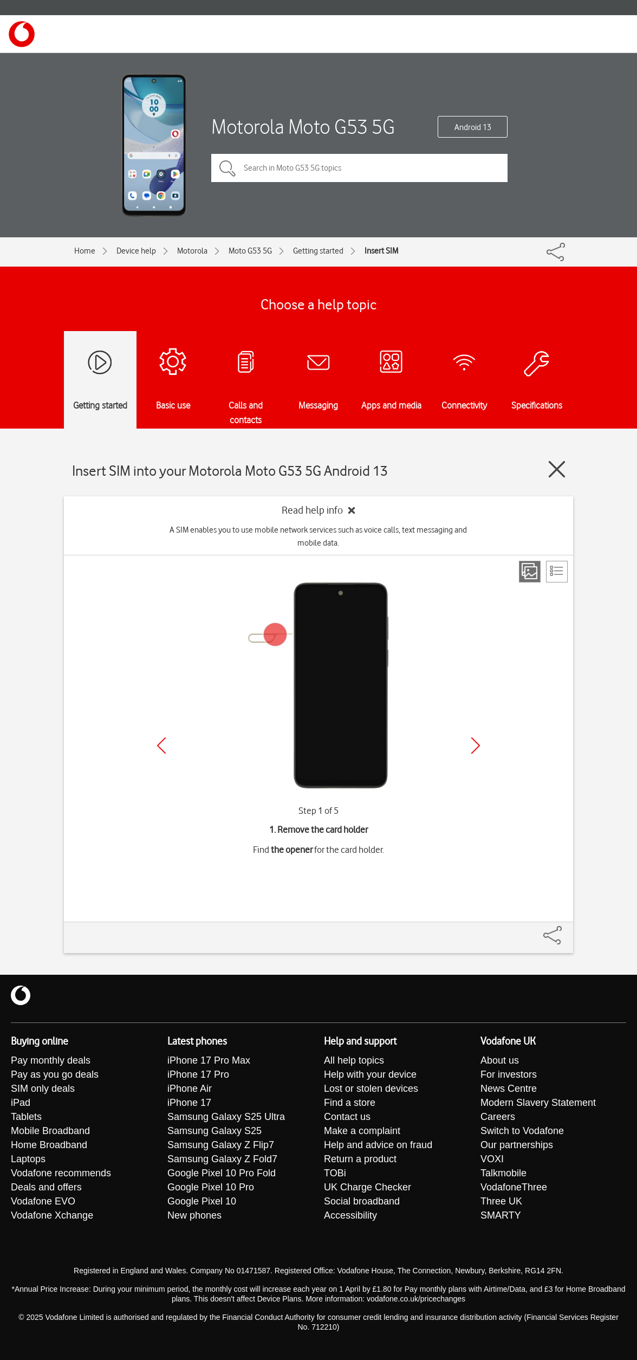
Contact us (347, 1116)
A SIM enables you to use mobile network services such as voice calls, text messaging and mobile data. (318, 536)
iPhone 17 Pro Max (208, 1060)
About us (499, 1060)
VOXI (492, 1159)
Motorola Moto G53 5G (302, 126)
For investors (508, 1074)
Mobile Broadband (50, 1130)
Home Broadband (49, 1144)
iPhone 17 (189, 1102)
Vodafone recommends (61, 1173)
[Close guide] (557, 469)
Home (84, 251)
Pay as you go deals (55, 1074)
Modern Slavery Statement (538, 1102)
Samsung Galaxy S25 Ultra (226, 1116)
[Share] (565, 930)
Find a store (349, 1102)
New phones (194, 1215)
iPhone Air (189, 1088)
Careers (497, 1116)
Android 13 (472, 127)
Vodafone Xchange (52, 1215)
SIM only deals (43, 1088)
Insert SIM (381, 251)
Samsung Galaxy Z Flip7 (220, 1144)
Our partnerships (516, 1144)
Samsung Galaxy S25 (214, 1130)
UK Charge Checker (367, 1187)
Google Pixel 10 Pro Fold (221, 1173)
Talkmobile (503, 1173)
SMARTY (500, 1215)
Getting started (318, 251)
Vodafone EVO (43, 1201)
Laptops (28, 1159)
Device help (136, 251)
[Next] (475, 745)
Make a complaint (362, 1130)
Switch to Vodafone (522, 1130)
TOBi (335, 1173)
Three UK (501, 1201)
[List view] (557, 571)
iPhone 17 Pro (198, 1074)
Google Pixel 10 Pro (210, 1187)
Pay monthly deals (50, 1060)
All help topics (354, 1060)
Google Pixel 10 (201, 1201)
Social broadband (362, 1201)
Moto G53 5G (250, 251)
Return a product (360, 1159)
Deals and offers (46, 1187)
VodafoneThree (513, 1187)
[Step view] (530, 571)
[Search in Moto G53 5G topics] (359, 168)
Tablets (26, 1116)
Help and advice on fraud (378, 1144)
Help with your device (370, 1074)
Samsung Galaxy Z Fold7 (222, 1159)
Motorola (192, 251)
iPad (20, 1102)
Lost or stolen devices (371, 1088)
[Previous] (161, 745)
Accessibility (350, 1215)
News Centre (508, 1088)
